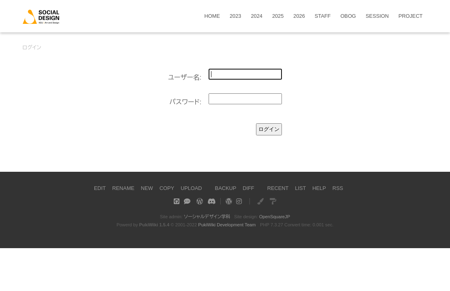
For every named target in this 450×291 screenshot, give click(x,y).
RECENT (278, 188)
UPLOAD (191, 188)
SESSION (377, 16)
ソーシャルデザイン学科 (207, 216)
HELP (319, 188)
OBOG (348, 16)
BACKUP (226, 188)
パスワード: (185, 102)
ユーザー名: (185, 77)
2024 (256, 16)
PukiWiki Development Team (227, 224)
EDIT (100, 188)
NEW (147, 188)
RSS (338, 188)
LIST (300, 188)
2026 (299, 16)
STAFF (323, 16)
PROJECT (411, 16)
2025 (278, 16)
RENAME (123, 188)
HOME (212, 16)
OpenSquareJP (274, 216)
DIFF (248, 188)
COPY (167, 188)
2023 (235, 16)
